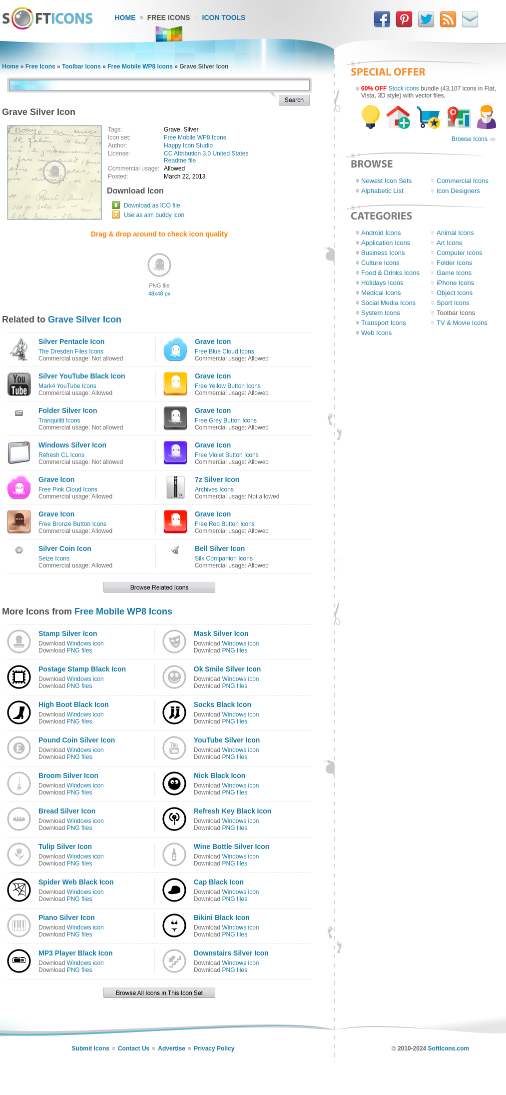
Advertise (171, 1048)
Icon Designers (458, 190)
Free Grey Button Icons (226, 420)
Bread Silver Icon (66, 811)
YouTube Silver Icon (227, 740)
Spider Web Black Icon (76, 882)
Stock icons (404, 88)
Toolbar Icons (81, 66)
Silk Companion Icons (224, 558)
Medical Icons (381, 292)
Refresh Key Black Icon (233, 811)
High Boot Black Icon (73, 704)
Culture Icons (380, 262)
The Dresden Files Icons (70, 351)
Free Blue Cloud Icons (224, 351)
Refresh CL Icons (61, 455)
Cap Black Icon (219, 882)
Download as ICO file (152, 205)
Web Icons (376, 332)
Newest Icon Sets (386, 180)
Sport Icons (453, 302)
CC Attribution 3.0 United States (206, 153)
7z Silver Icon (217, 480)
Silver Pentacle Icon (71, 342)
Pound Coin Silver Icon (76, 740)
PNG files (79, 650)
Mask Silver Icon (221, 634)
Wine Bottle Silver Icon (232, 846)
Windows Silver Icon (72, 445)
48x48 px (159, 293)
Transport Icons (383, 322)
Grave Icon (213, 342)
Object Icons (455, 292)
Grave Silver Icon (84, 319)
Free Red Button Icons (225, 524)
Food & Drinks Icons (390, 272)
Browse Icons (470, 139)
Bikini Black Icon (222, 918)
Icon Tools (224, 18)
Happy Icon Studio (188, 145)
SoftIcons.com (449, 1048)
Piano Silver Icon (66, 918)
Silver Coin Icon (64, 548)
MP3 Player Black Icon (75, 953)
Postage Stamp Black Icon (82, 669)
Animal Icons (455, 232)
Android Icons (381, 232)
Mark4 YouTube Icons (67, 386)
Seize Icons (53, 558)
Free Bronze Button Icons (72, 524)
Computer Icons (460, 252)
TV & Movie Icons (462, 322)
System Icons (380, 312)
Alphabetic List (382, 190)
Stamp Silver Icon (67, 634)
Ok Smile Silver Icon (227, 669)
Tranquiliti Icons (59, 420)
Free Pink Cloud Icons (67, 489)
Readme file (180, 160)
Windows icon (85, 643)
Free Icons (168, 18)
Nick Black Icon (220, 776)
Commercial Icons (463, 180)
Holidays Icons (382, 282)
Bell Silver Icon (220, 548)
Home (125, 18)
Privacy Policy (214, 1048)
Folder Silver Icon (67, 410)
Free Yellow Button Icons (228, 386)
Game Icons (454, 272)
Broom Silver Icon (68, 776)
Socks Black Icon (222, 704)
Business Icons (383, 252)
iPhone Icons (455, 282)
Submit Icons (90, 1048)
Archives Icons (214, 489)
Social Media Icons (388, 302)
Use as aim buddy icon (154, 215)
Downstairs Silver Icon (231, 953)
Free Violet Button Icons (227, 455)
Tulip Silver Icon (65, 846)
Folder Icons (455, 262)
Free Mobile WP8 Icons (140, 66)
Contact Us (133, 1048)
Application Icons (385, 242)
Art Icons (449, 242)
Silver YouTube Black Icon (81, 376)
